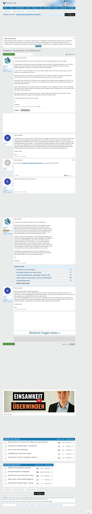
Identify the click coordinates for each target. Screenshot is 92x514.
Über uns (22, 505)
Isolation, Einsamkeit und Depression (22, 50)
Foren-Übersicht (7, 489)
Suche (28, 7)
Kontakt (17, 505)
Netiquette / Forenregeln (53, 505)
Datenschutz (32, 505)
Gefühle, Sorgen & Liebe (18, 489)
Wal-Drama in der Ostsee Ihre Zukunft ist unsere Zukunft (28, 442)
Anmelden (71, 7)
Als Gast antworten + (8, 54)
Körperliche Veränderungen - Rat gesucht (22, 446)
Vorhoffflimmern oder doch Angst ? (20, 453)
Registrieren (64, 7)
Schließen (38, 46)
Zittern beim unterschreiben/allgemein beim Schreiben (27, 479)
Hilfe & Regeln (47, 7)
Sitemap (60, 505)
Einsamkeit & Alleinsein (31, 489)
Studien (56, 7)
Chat (40, 7)
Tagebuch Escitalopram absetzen (19, 468)
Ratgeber (34, 7)
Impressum (27, 505)
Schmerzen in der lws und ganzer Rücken (22, 457)
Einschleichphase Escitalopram (19, 471)
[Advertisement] (44, 321)
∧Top (88, 512)
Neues (11, 7)
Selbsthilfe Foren (20, 7)
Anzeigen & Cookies (40, 505)
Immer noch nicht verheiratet (18, 450)
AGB (46, 505)
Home (5, 7)
